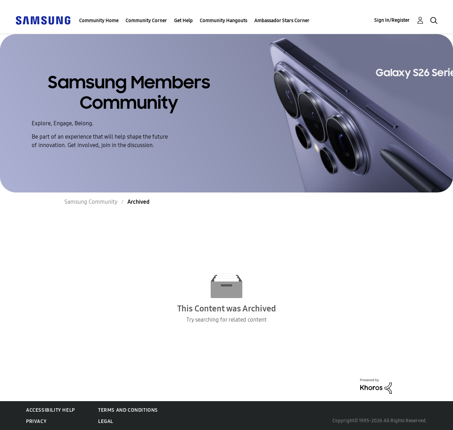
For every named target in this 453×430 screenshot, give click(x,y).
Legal (105, 421)
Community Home (99, 21)
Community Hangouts (223, 21)
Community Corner (146, 21)
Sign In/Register (392, 20)
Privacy (36, 421)
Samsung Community (90, 201)
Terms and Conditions (128, 410)
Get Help (183, 21)
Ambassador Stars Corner (282, 21)
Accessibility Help (50, 410)
